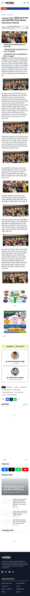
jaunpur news (16, 389)
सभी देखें (25, 404)
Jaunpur (16, 387)
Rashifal (18, 592)
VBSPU (3, 592)
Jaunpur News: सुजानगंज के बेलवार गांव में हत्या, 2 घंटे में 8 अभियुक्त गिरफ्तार (20, 513)
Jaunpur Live (23, 387)
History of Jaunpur (7, 589)
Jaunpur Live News (6, 389)
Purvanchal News (19, 392)
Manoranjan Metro (7, 583)
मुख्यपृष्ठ (4, 15)
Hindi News (10, 15)
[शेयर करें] (26, 27)
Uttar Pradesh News (12, 395)
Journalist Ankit (20, 583)
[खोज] (27, 2)
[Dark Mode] (24, 2)
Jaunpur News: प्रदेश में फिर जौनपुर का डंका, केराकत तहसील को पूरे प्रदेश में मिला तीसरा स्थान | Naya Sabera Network (19, 502)
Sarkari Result (20, 589)
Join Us (18, 586)
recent (3, 395)
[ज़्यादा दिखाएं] (18, 399)
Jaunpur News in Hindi (7, 392)
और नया (5, 459)
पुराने (26, 459)
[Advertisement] (15, 441)
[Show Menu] (2, 2)
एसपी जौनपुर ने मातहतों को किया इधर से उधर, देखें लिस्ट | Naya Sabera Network (20, 521)
